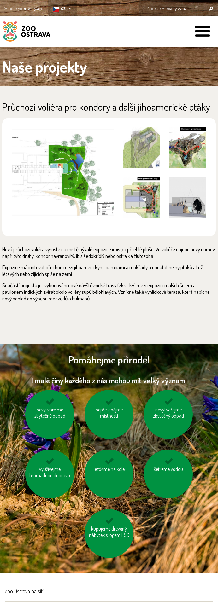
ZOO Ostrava (26, 32)
